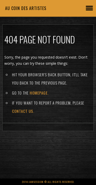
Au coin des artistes (25, 8)
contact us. (23, 111)
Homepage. (39, 93)
